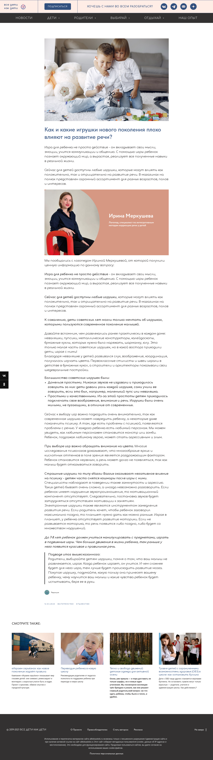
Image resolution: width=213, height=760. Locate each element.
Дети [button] (52, 18)
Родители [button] (84, 18)
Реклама (138, 729)
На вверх (200, 729)
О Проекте (76, 729)
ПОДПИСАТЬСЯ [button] (57, 6)
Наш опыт (188, 18)
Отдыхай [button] (153, 18)
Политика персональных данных (106, 753)
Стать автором (120, 729)
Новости (24, 18)
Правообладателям (97, 729)
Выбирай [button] (119, 18)
